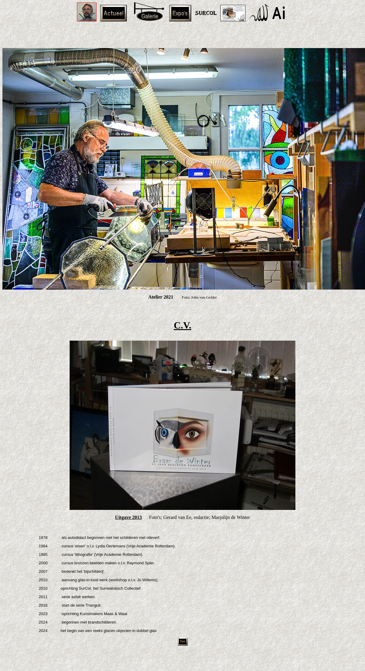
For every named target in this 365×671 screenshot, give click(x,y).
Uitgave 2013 (128, 517)
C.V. (182, 325)
